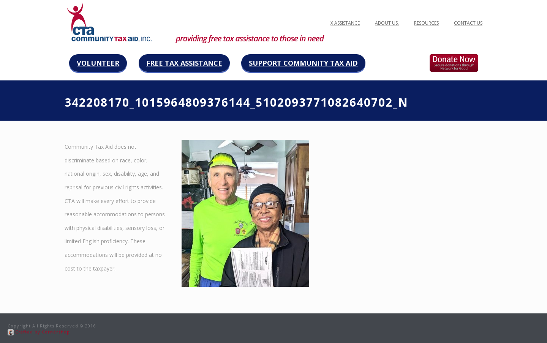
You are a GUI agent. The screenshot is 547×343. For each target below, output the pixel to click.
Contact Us (468, 23)
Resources (426, 23)
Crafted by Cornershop (39, 332)
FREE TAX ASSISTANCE (337, 23)
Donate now (461, 63)
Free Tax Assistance (184, 63)
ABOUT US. (387, 23)
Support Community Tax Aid (303, 63)
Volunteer (98, 63)
